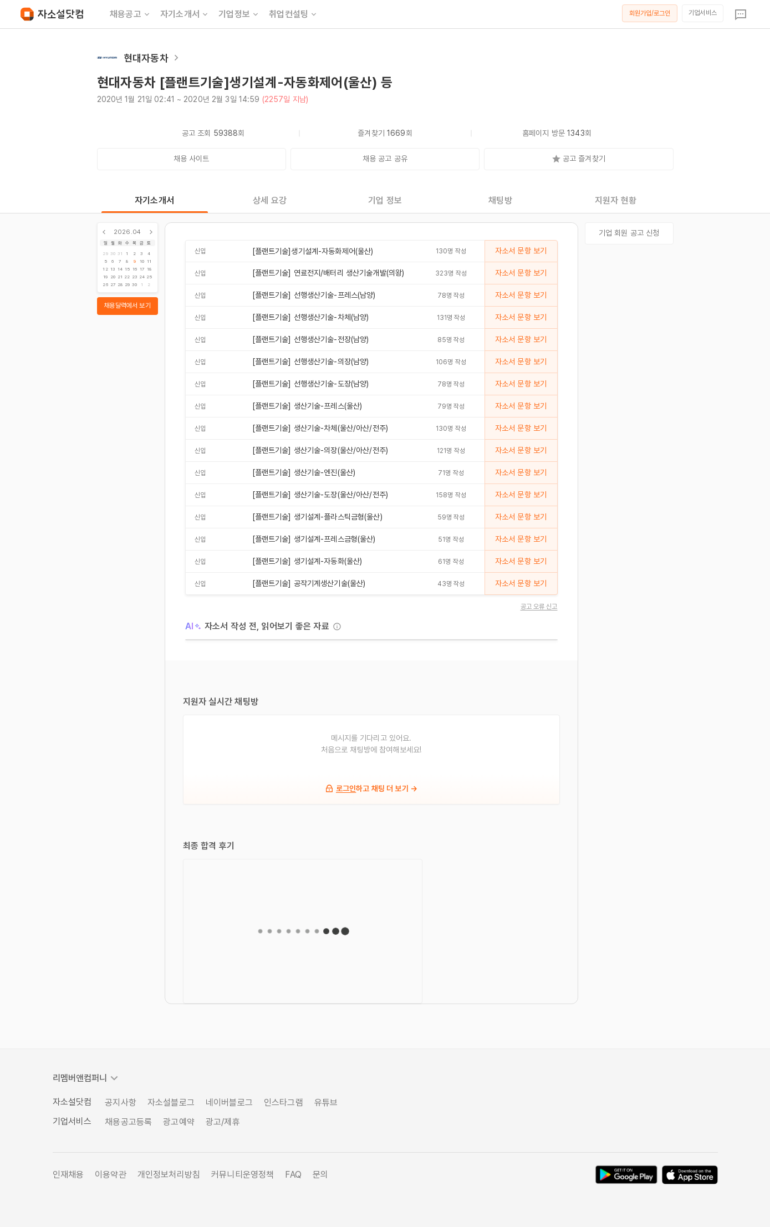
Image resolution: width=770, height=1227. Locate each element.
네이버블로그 (229, 1102)
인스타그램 (283, 1102)
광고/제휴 (223, 1122)
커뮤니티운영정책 (242, 1174)
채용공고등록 (128, 1122)
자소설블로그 (171, 1102)
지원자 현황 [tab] (615, 200)
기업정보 (239, 14)
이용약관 (110, 1174)
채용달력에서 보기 (127, 305)
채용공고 (130, 14)
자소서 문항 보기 (521, 250)
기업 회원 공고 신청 (629, 232)
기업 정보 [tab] (385, 200)
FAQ (293, 1174)
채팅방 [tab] (500, 200)
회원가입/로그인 (650, 13)
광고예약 (179, 1122)
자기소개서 (185, 14)
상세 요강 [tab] (270, 200)
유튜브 (326, 1102)
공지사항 (120, 1102)
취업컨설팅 (293, 14)
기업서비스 (703, 13)
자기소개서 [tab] (154, 200)
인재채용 (68, 1174)
